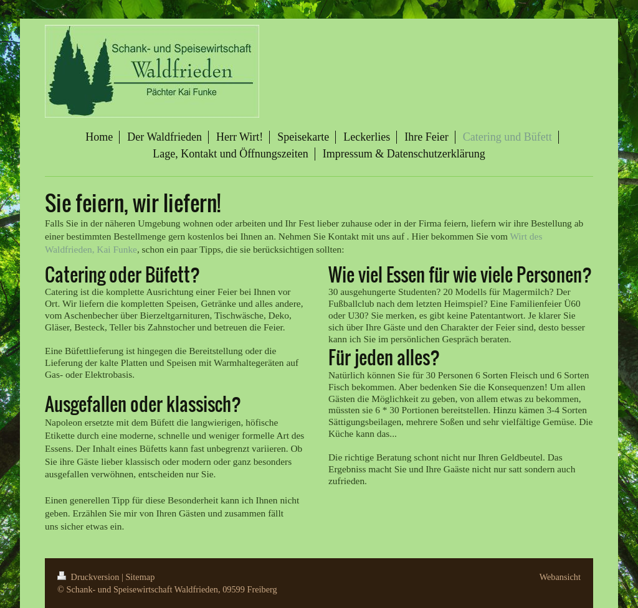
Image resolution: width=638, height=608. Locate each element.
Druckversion (89, 577)
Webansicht (560, 577)
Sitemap (140, 577)
